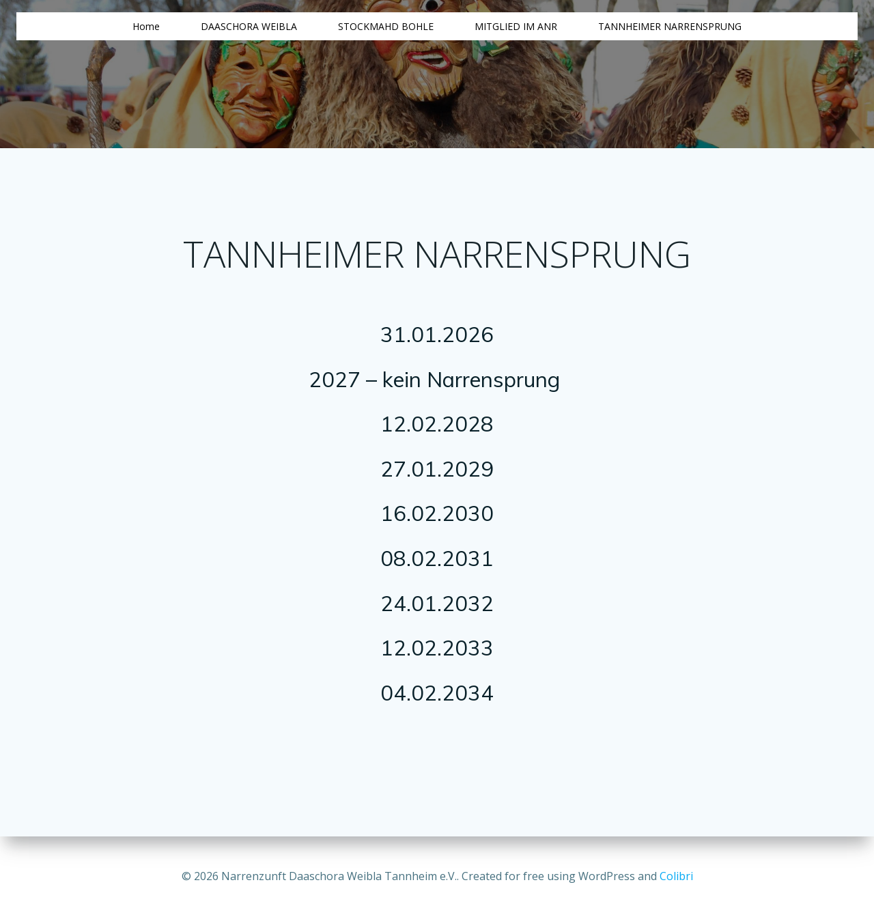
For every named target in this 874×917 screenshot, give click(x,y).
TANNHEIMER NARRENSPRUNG (670, 26)
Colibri (676, 876)
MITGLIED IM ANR (516, 26)
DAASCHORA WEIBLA (249, 26)
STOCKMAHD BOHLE (386, 26)
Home (146, 26)
